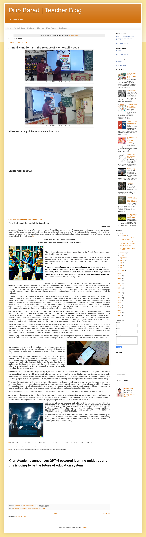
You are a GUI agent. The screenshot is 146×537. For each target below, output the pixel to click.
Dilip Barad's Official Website (46, 28)
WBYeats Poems (131, 90)
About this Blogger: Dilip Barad (24, 28)
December (123, 235)
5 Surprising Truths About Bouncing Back (127, 238)
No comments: (30, 505)
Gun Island (130, 183)
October (122, 255)
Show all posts (73, 35)
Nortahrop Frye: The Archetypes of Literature (132, 156)
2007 (120, 315)
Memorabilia (28, 508)
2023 (120, 275)
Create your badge (121, 65)
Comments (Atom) (21, 516)
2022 (120, 278)
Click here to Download (25, 220)
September (123, 258)
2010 (120, 307)
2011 (120, 305)
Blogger (85, 527)
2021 (120, 280)
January (122, 270)
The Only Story (131, 169)
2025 (120, 233)
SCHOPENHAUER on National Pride (132, 122)
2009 (120, 310)
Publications (63, 28)
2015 (120, 295)
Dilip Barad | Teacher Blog (45, 10)
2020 (120, 283)
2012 (120, 303)
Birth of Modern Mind (125, 246)
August (122, 260)
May (121, 265)
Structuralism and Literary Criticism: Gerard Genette (131, 216)
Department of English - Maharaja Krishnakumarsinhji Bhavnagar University (125, 38)
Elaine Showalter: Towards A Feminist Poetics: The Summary (131, 76)
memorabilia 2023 (36, 508)
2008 (120, 312)
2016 (120, 293)
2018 (120, 288)
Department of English (19, 508)
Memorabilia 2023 (17, 42)
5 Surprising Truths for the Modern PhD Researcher (132, 106)
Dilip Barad (119, 61)
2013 (120, 300)
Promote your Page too (122, 43)
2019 (120, 285)
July (121, 262)
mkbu (43, 508)
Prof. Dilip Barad (120, 50)
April (121, 267)
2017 (120, 290)
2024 (120, 273)
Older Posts (106, 513)
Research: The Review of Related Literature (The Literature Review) (132, 199)
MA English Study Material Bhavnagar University (132, 140)
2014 (120, 298)
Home (9, 28)
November (123, 253)
